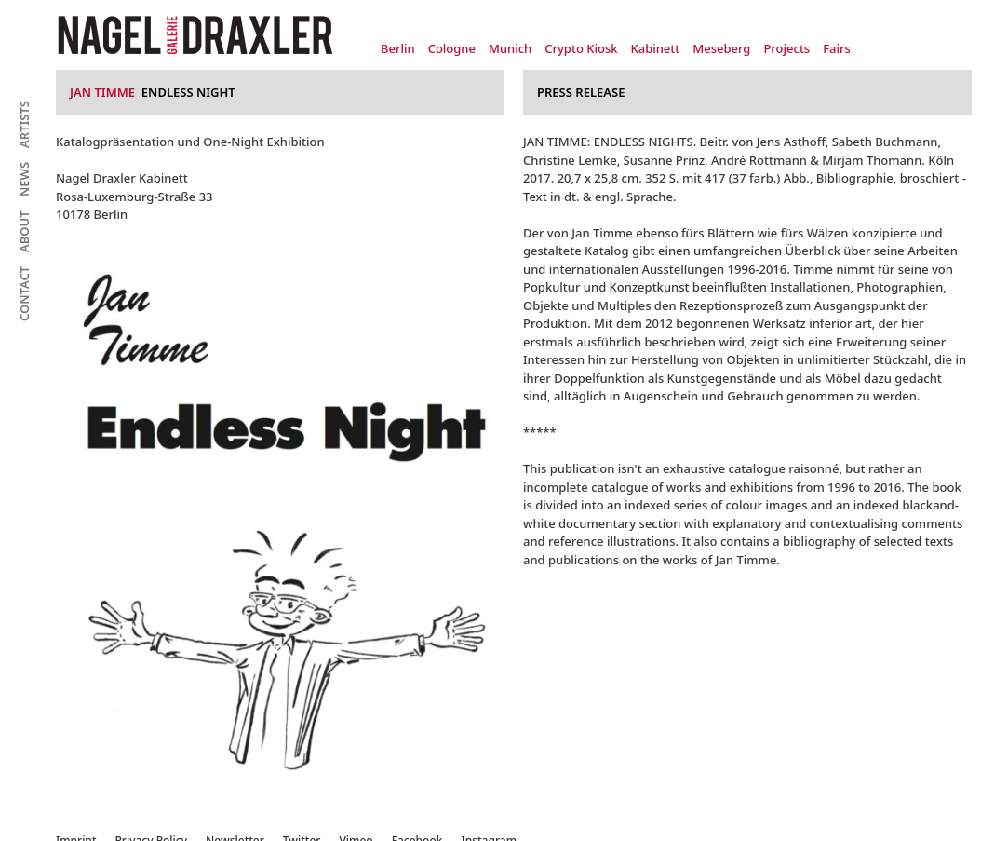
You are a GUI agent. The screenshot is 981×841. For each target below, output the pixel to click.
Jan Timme (102, 92)
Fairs (837, 48)
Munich (510, 48)
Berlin (398, 48)
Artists (24, 124)
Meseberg (721, 48)
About (24, 231)
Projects (786, 48)
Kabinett (654, 48)
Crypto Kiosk (580, 48)
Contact (24, 293)
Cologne (452, 48)
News (24, 179)
